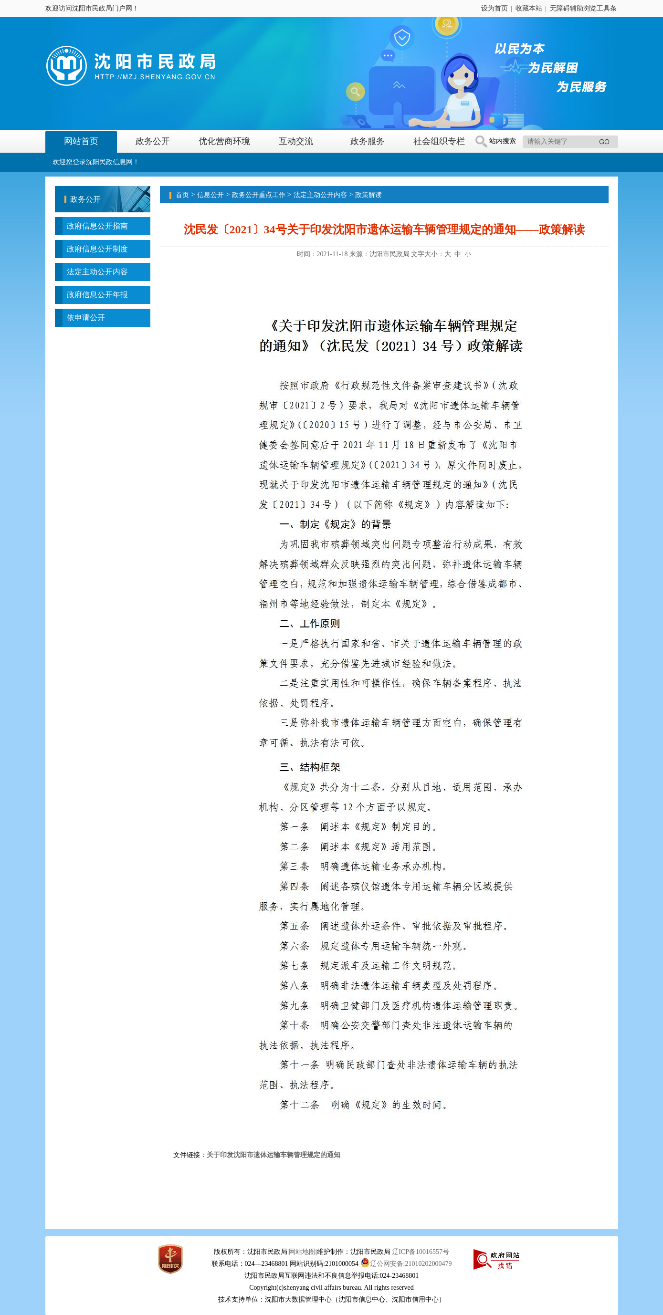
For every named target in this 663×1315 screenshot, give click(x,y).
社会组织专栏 (439, 141)
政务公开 (153, 141)
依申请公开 (86, 317)
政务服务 (367, 141)
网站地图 (302, 1251)
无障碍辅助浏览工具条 (583, 8)
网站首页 (81, 141)
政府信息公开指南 (97, 226)
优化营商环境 (224, 141)
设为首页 (494, 8)
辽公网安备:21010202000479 (406, 1263)
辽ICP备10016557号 (420, 1251)
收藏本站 (529, 8)
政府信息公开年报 (97, 295)
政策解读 (368, 194)
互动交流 (296, 141)
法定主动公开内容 (97, 272)
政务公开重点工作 (258, 194)
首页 (182, 194)
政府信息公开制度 (97, 249)
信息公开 (210, 194)
